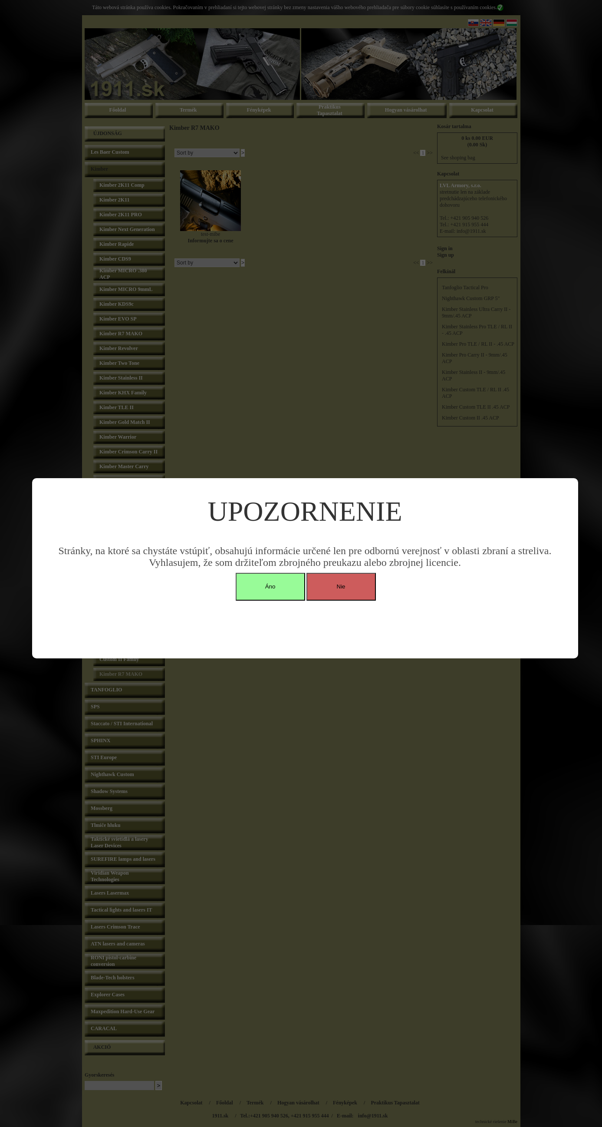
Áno (270, 586)
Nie (341, 586)
